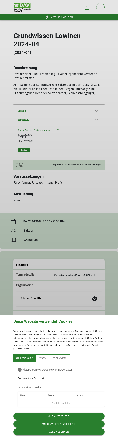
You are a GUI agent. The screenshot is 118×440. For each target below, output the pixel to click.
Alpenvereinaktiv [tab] (24, 358)
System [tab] (42, 358)
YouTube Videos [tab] (60, 358)
